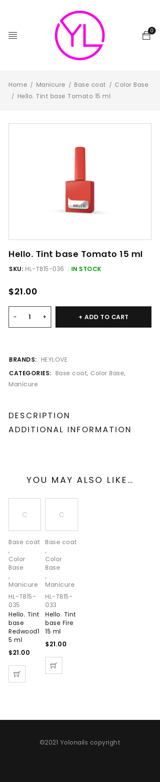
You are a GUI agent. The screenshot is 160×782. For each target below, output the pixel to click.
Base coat (90, 84)
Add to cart (106, 317)
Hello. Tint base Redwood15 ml (24, 627)
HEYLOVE (54, 359)
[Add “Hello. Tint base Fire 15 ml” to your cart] (53, 665)
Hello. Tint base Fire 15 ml (60, 623)
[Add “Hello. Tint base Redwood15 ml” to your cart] (17, 673)
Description (39, 415)
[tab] (39, 415)
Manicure (51, 84)
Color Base (131, 84)
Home (18, 84)
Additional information (70, 429)
